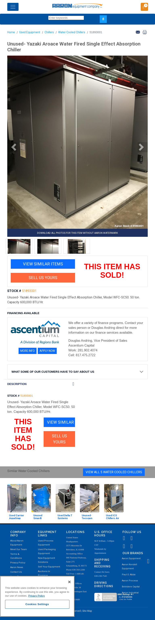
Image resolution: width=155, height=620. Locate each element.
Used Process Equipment (45, 542)
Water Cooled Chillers (71, 32)
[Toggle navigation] (13, 7)
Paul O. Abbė (128, 574)
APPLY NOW (47, 350)
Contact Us (16, 572)
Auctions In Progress (44, 573)
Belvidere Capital (131, 586)
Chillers (49, 32)
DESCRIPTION (17, 384)
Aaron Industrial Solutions (130, 594)
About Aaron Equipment (16, 542)
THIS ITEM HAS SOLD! (112, 270)
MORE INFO (27, 350)
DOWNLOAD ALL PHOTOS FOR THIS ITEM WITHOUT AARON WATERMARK (77, 233)
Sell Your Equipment (49, 566)
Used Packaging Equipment (47, 551)
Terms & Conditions (16, 556)
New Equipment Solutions (46, 560)
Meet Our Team (18, 549)
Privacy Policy (17, 562)
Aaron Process (130, 580)
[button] (12, 147)
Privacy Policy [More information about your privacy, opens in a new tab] (36, 595)
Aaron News (16, 567)
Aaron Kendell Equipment (129, 566)
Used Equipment (29, 32)
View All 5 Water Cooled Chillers (114, 472)
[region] (37, 596)
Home (11, 32)
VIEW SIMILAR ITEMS (43, 264)
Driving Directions (103, 584)
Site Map (87, 611)
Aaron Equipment (131, 558)
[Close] (69, 582)
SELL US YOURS (43, 277)
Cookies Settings (37, 604)
